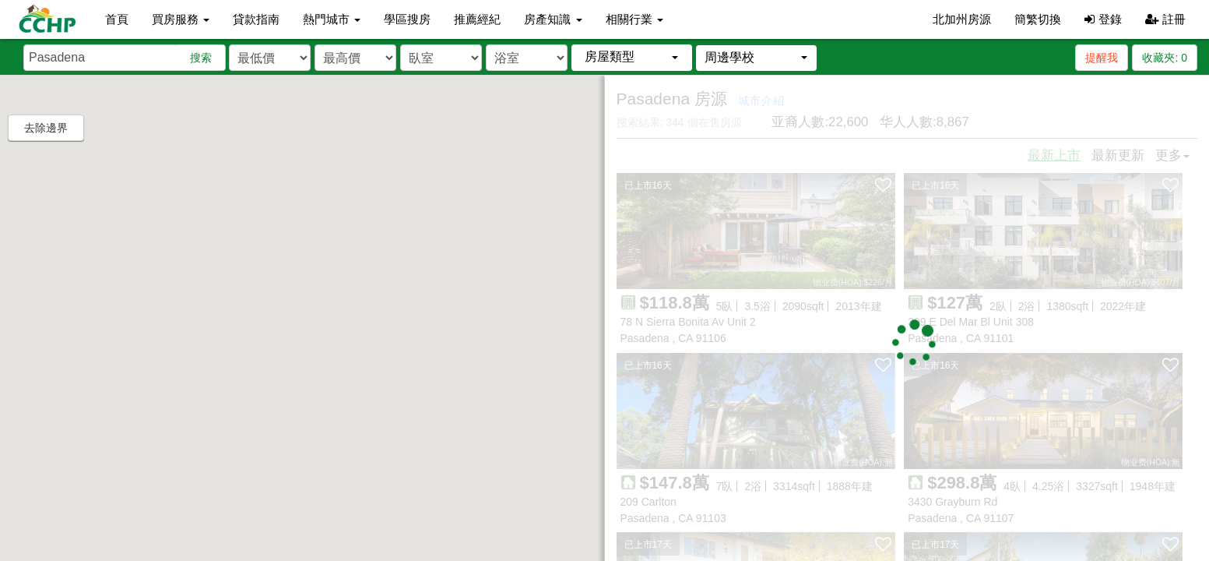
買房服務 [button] (180, 19)
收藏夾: (1164, 57)
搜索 (201, 57)
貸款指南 (256, 19)
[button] (631, 57)
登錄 (1102, 19)
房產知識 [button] (553, 19)
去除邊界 (46, 128)
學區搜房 (407, 19)
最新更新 (1117, 155)
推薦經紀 (477, 19)
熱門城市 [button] (331, 19)
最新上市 (1054, 155)
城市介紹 (761, 100)
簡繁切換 (1037, 19)
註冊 (1165, 19)
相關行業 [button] (634, 19)
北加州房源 (962, 19)
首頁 (116, 19)
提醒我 (1101, 57)
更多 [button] (1172, 155)
